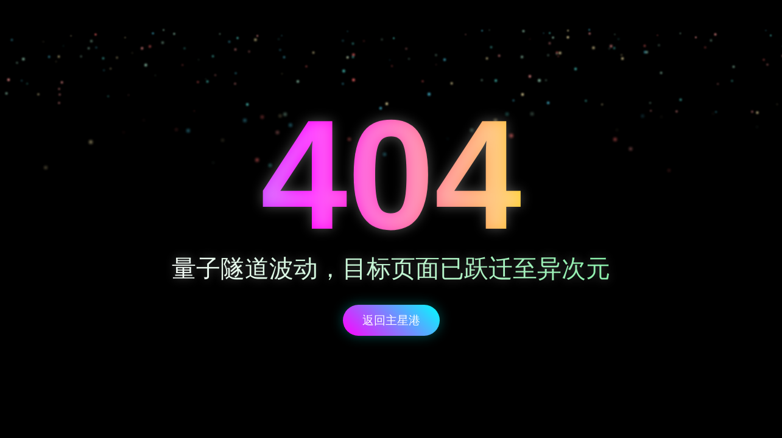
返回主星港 (391, 320)
